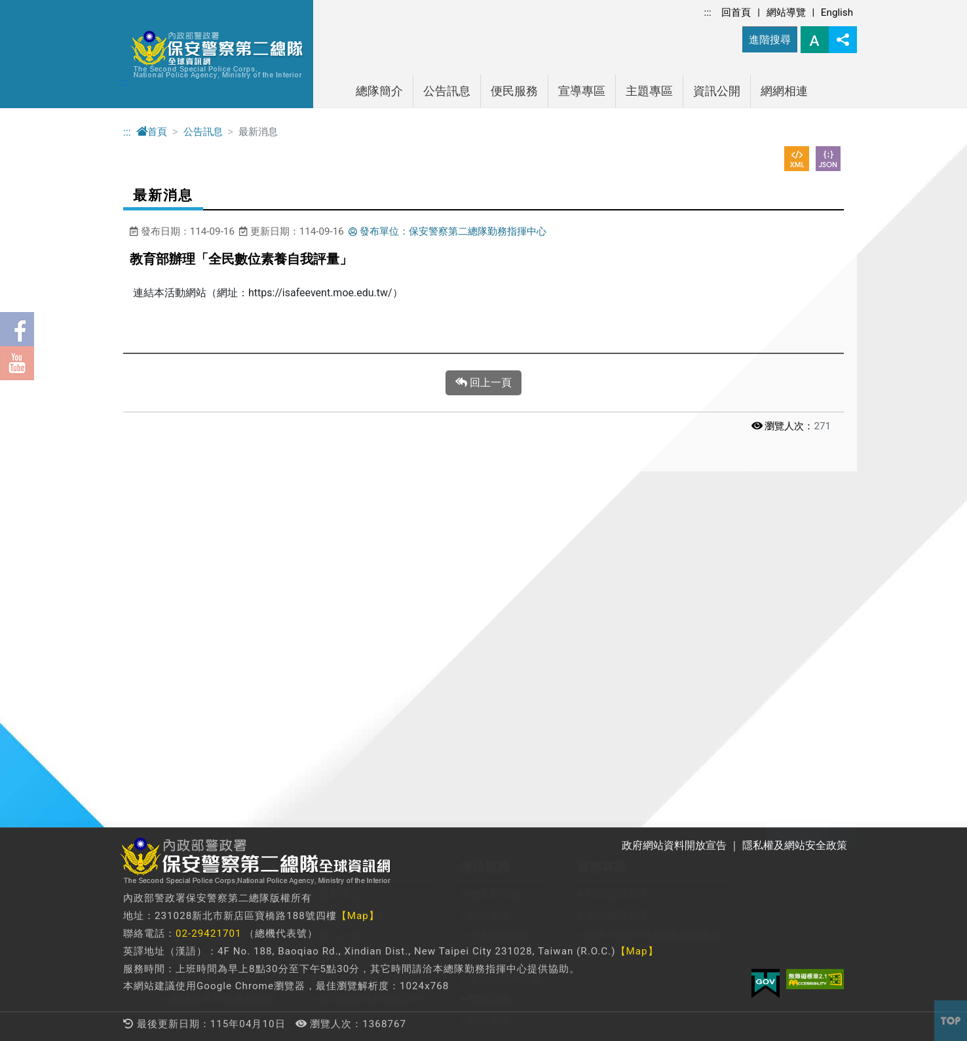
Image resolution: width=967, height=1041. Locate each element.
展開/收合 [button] (842, 485)
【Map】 (358, 916)
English (837, 12)
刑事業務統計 (350, 565)
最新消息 (340, 544)
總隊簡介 (379, 91)
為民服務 (489, 565)
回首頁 (736, 12)
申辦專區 (489, 607)
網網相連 (784, 91)
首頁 (151, 132)
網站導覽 (786, 12)
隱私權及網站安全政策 (371, 628)
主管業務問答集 (504, 628)
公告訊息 (446, 91)
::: (707, 12)
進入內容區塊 (31, 7)
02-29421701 (209, 933)
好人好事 (340, 586)
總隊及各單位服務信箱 (222, 649)
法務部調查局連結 (468, 772)
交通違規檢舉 (499, 586)
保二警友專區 (201, 772)
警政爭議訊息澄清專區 (329, 793)
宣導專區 (581, 91)
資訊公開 (716, 91)
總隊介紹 (191, 544)
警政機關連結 (457, 730)
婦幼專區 (489, 670)
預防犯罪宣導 (616, 544)
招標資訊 (340, 607)
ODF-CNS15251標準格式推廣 (653, 586)
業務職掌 (191, 628)
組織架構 (191, 586)
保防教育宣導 (616, 565)
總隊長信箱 (494, 544)
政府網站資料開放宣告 (371, 649)
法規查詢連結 (457, 751)
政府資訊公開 (308, 730)
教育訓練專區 (201, 751)
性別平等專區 (308, 751)
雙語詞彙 (489, 649)
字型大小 (815, 39)
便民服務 (514, 91)
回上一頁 (483, 383)
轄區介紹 (191, 607)
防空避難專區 (308, 772)
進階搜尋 (770, 39)
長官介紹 (191, 565)
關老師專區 (196, 730)
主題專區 (649, 91)
